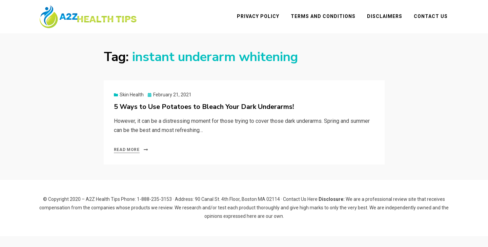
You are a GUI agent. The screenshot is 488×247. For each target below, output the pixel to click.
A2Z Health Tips (103, 210)
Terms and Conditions (326, 21)
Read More (127, 160)
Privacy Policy (261, 21)
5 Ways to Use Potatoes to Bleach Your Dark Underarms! (204, 117)
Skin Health (132, 105)
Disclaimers (387, 21)
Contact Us (434, 21)
